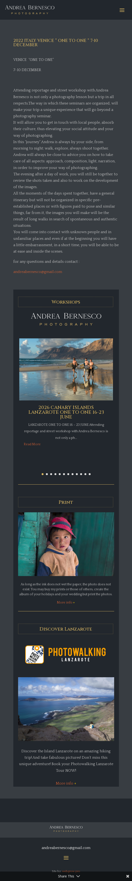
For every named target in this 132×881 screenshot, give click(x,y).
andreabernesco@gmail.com (37, 272)
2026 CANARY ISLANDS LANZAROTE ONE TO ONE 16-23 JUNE (66, 412)
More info (65, 602)
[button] (43, 474)
